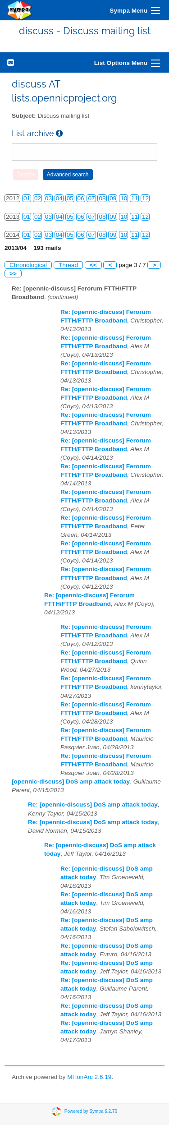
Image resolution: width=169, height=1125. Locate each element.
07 (91, 198)
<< (93, 265)
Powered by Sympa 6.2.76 (90, 1110)
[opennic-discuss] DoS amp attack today (71, 781)
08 (102, 198)
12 (145, 198)
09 (113, 198)
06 (81, 198)
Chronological (28, 265)
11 (134, 198)
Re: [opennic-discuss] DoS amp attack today (93, 804)
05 (70, 198)
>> (13, 273)
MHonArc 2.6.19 (89, 1077)
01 (26, 198)
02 (37, 198)
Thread (68, 265)
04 (59, 198)
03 (48, 198)
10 (123, 198)
